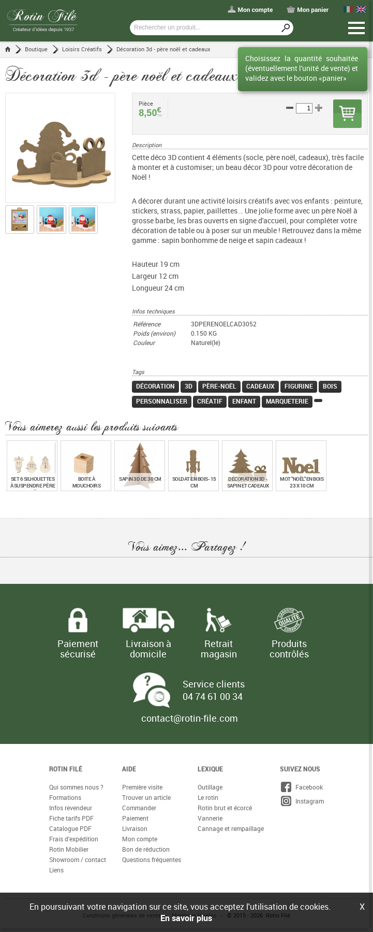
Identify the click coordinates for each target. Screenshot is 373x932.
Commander (139, 808)
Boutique (36, 49)
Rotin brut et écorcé (225, 808)
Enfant (244, 401)
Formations (65, 798)
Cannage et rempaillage (231, 829)
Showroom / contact (77, 860)
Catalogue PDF (70, 829)
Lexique (210, 769)
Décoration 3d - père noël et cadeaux (163, 49)
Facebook (301, 787)
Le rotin (208, 798)
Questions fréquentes (151, 860)
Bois (330, 386)
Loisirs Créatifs (82, 49)
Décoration (155, 386)
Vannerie (210, 818)
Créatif (209, 401)
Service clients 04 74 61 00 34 (214, 690)
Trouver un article (146, 798)
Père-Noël (219, 386)
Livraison (134, 829)
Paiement (135, 818)
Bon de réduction (146, 849)
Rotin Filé (65, 769)
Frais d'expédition (73, 839)
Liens (56, 870)
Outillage (210, 787)
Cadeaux (260, 386)
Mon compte (139, 839)
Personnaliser (161, 401)
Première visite (142, 787)
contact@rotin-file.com (189, 718)
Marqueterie (287, 401)
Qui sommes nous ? (76, 787)
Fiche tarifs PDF (71, 818)
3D (188, 386)
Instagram (302, 801)
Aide (129, 769)
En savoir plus (186, 918)
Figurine (299, 386)
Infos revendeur (70, 808)
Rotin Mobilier (68, 849)
